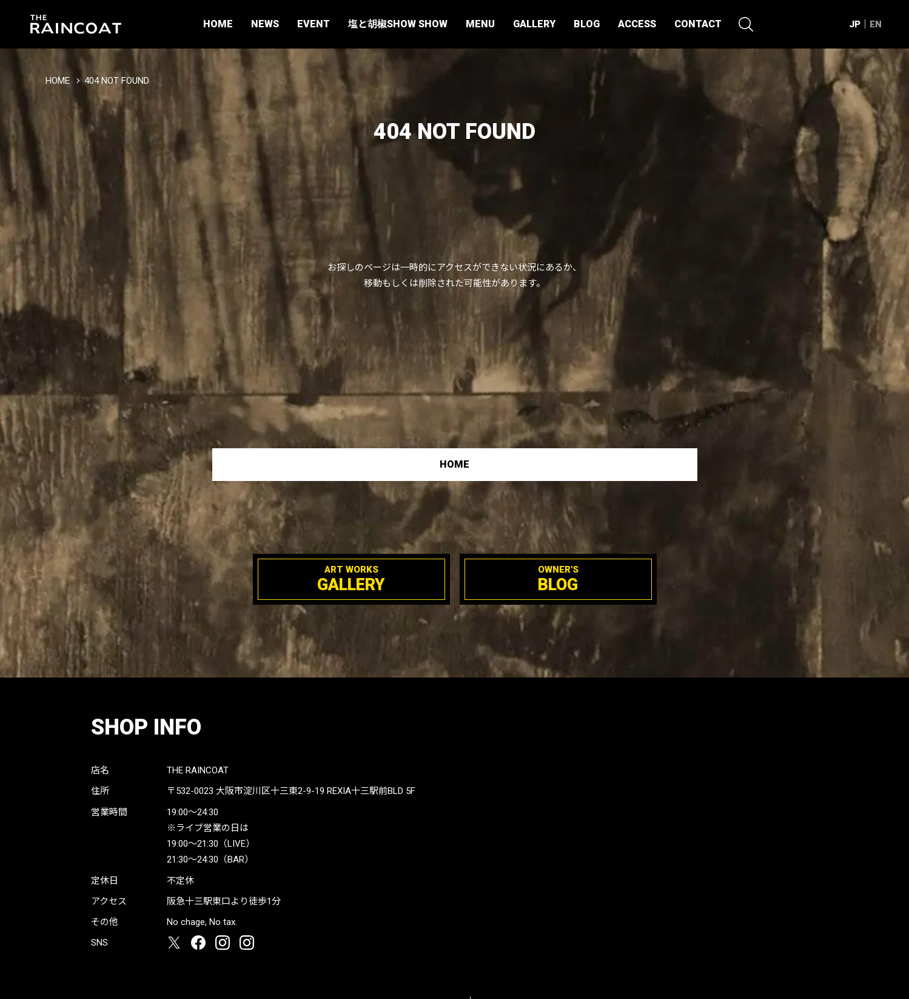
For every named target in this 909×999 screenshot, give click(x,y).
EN (876, 24)
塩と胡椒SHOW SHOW (398, 24)
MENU (480, 24)
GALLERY (534, 24)
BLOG (587, 24)
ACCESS (637, 24)
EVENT (313, 24)
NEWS (265, 24)
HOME (218, 24)
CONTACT (698, 24)
